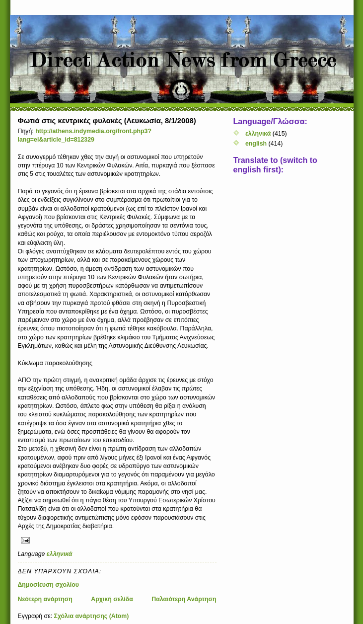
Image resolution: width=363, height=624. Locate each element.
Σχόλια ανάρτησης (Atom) (91, 616)
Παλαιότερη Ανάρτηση (183, 599)
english (256, 143)
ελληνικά (60, 553)
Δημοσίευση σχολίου (48, 584)
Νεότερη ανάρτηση (45, 599)
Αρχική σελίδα (112, 599)
